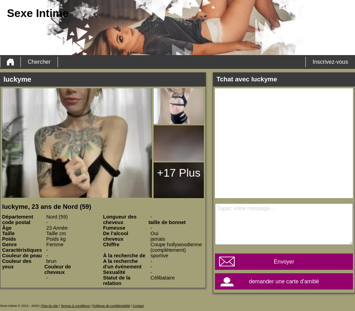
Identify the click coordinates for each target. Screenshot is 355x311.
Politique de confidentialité (111, 306)
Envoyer (284, 262)
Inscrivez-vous (330, 62)
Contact (138, 306)
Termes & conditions (75, 306)
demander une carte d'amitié (284, 281)
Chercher (39, 62)
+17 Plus (178, 173)
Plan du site (49, 306)
